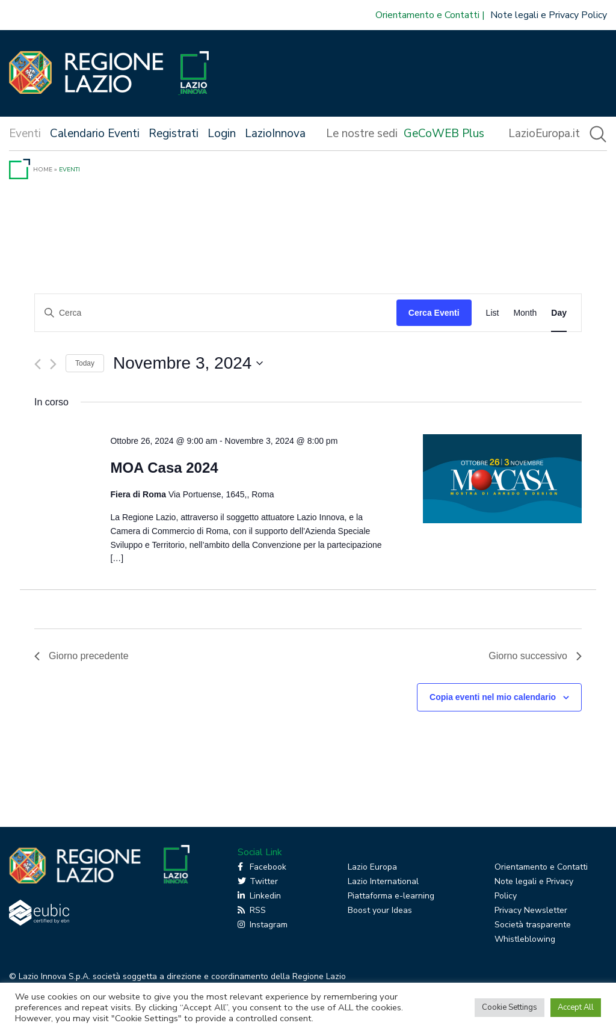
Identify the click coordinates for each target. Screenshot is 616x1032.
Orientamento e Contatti (427, 15)
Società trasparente (532, 924)
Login (222, 133)
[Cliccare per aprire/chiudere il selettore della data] (188, 363)
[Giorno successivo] (53, 364)
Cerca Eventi (434, 313)
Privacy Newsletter (530, 910)
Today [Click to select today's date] (84, 363)
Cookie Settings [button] (509, 1007)
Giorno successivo (535, 656)
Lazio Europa (372, 867)
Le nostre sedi (362, 133)
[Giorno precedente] (37, 364)
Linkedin (259, 895)
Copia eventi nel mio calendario (493, 697)
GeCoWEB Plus (444, 133)
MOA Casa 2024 (164, 467)
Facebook (262, 867)
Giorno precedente (81, 656)
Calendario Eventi (95, 133)
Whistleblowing (524, 939)
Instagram (263, 924)
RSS (252, 910)
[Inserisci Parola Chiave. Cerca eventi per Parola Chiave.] (215, 313)
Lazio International (383, 881)
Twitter (258, 881)
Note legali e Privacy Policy (548, 15)
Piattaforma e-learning (391, 895)
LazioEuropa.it (544, 133)
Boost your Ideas (380, 910)
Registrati (174, 133)
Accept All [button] (576, 1007)
